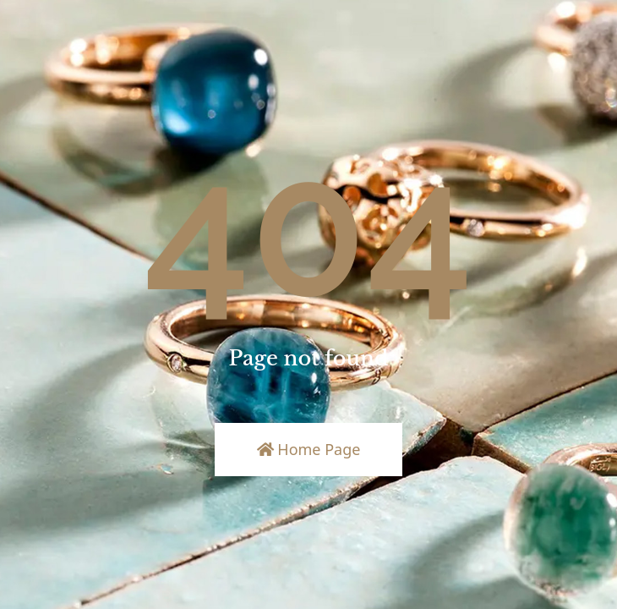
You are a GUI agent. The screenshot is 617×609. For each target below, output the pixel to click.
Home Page (309, 449)
